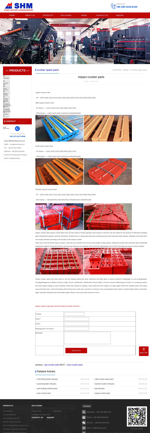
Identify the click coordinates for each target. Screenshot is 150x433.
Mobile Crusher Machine (16, 100)
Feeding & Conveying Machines (19, 114)
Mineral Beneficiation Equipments (19, 107)
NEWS (84, 15)
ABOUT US (30, 15)
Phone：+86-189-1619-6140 (97, 417)
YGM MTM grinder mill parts (47, 379)
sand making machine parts (47, 389)
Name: (38, 319)
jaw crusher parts (52, 365)
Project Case (36, 411)
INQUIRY (120, 15)
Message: (39, 333)
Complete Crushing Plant (41, 415)
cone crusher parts (75, 365)
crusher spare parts (15, 128)
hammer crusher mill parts (104, 384)
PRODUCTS (48, 15)
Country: (38, 314)
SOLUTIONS (66, 15)
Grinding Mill (13, 79)
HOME (12, 15)
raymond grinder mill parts (46, 384)
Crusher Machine (14, 86)
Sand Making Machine (16, 93)
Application (57, 411)
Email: (38, 324)
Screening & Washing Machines (19, 121)
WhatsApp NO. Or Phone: (45, 329)
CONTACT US (102, 15)
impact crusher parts (102, 393)
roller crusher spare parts (104, 379)
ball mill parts (100, 389)
